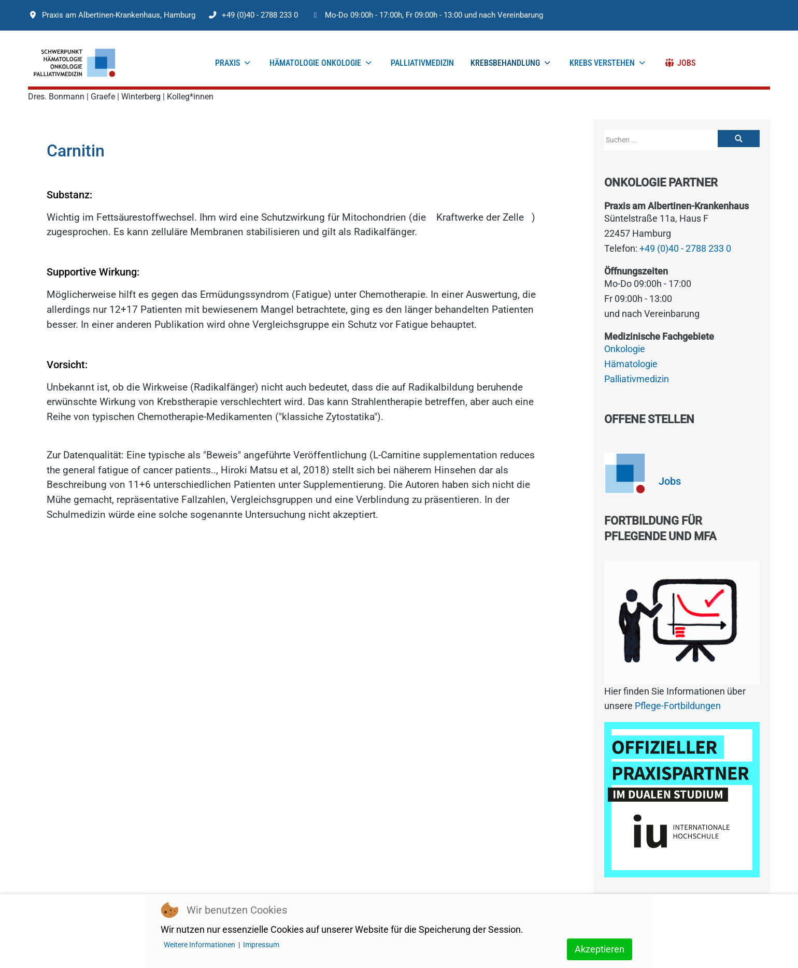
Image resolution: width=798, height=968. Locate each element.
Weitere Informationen (199, 945)
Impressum (261, 945)
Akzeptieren (599, 949)
